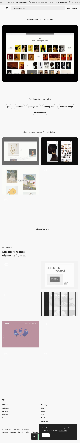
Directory (5, 414)
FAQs (42, 414)
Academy (44, 405)
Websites (5, 405)
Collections (5, 408)
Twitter (28, 432)
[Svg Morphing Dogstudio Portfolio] (20, 334)
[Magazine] (20, 275)
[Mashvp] (59, 363)
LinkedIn (20, 432)
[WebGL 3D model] (59, 334)
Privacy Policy (26, 429)
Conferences (6, 418)
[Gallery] (20, 181)
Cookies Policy (6, 429)
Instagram (13, 432)
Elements (5, 411)
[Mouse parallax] (20, 363)
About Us (44, 418)
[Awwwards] (7, 8)
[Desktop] (20, 151)
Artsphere (48, 19)
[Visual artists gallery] (20, 210)
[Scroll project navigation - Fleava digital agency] (20, 305)
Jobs (42, 408)
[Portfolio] (59, 275)
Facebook (35, 432)
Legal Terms (16, 429)
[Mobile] (59, 151)
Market (43, 411)
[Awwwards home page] (34, 437)
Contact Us (44, 421)
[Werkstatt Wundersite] (59, 304)
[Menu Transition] (59, 181)
